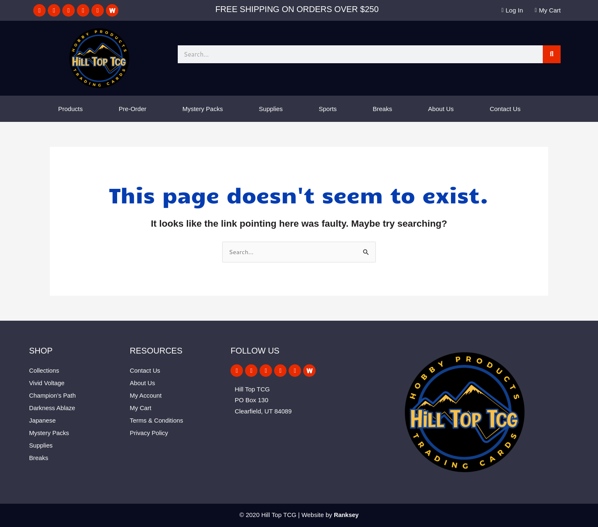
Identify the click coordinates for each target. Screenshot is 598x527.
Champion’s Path (52, 395)
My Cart (141, 407)
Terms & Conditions (157, 420)
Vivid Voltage (47, 382)
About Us (441, 108)
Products (70, 108)
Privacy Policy (149, 432)
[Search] (552, 54)
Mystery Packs (202, 108)
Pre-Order (133, 108)
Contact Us (505, 108)
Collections (44, 370)
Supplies (271, 108)
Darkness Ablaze (52, 407)
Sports (328, 108)
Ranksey (346, 514)
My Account (146, 395)
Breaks (382, 108)
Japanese (42, 420)
